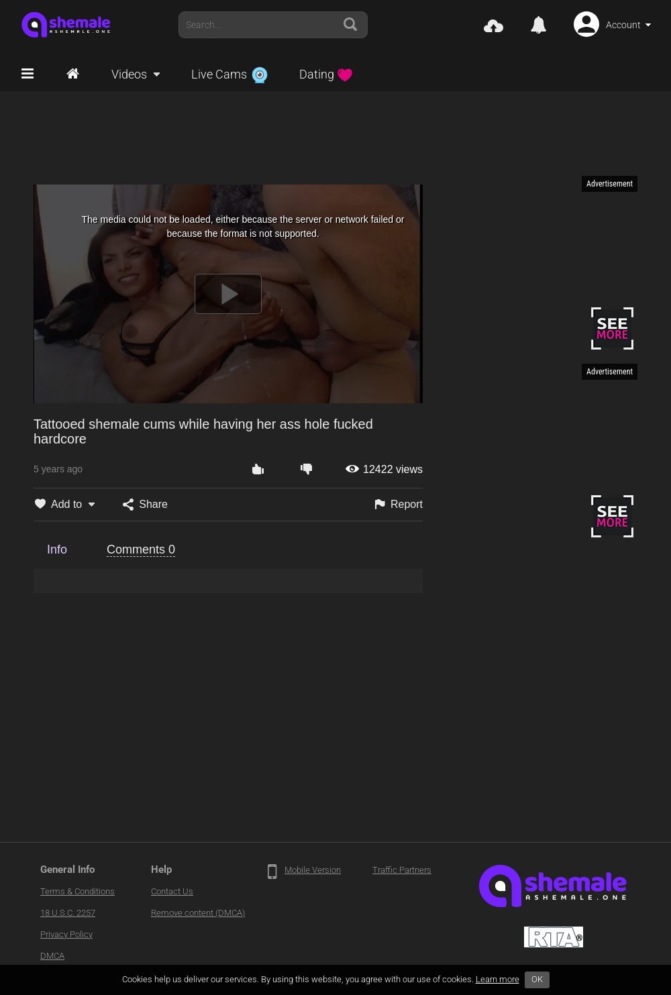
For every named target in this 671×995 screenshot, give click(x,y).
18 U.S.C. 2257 (67, 913)
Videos (129, 74)
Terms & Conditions (77, 891)
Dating (326, 74)
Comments (141, 549)
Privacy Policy (66, 934)
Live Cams (229, 74)
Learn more (497, 979)
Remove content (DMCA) (198, 913)
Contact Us (172, 891)
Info (57, 549)
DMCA (52, 956)
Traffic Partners (401, 870)
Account (623, 24)
